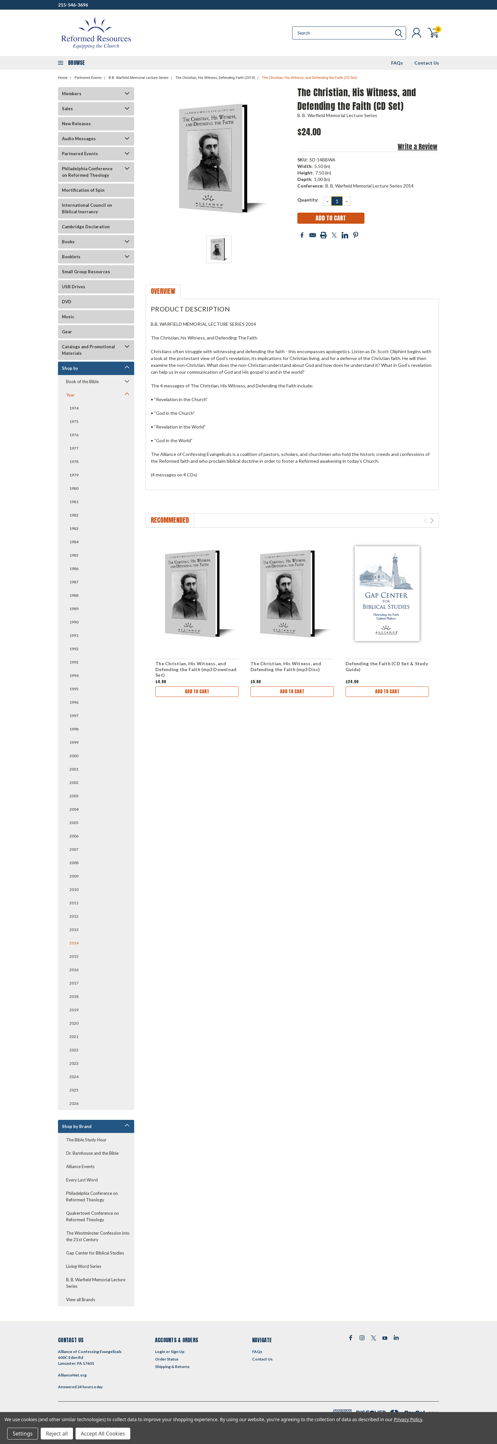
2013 (73, 929)
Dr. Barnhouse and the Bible (92, 1153)
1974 (73, 408)
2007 (73, 849)
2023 (73, 1063)
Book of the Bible (82, 381)
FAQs (397, 63)
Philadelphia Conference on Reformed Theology (87, 172)
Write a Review (417, 147)
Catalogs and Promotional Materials (88, 350)
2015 (73, 956)
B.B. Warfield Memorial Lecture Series (138, 78)
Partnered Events (88, 78)
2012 (73, 916)
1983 (73, 528)
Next (432, 521)
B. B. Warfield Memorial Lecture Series (95, 1283)
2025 (73, 1090)
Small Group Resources (86, 271)
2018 (73, 996)
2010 (73, 889)
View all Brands (80, 1299)
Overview (163, 291)
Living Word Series (83, 1266)
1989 (73, 608)
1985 (73, 555)
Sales (67, 108)
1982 (73, 515)
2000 (73, 755)
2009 (73, 876)
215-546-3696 (73, 5)
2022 (73, 1049)
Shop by (70, 368)
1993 (73, 662)
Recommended (170, 520)
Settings (23, 1433)
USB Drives (73, 286)
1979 (73, 475)
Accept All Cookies (103, 1433)
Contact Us (426, 63)
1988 (73, 595)
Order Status (166, 1359)
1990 (73, 622)
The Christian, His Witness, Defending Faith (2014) (215, 78)
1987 (73, 581)
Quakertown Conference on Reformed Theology (92, 1216)
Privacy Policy (408, 1419)
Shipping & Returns (172, 1366)
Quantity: (308, 200)
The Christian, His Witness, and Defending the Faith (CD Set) (309, 78)
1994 (73, 675)
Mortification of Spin (83, 190)
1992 (73, 648)
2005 (73, 822)
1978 (73, 461)
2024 (73, 1076)
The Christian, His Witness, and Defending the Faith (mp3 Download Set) (195, 669)
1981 (73, 501)
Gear (67, 331)
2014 (73, 942)
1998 (73, 729)
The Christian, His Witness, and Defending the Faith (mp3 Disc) (285, 666)
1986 (73, 568)
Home (63, 78)
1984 (73, 541)
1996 (73, 702)
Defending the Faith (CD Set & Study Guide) (387, 666)
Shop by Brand (77, 1126)
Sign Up (177, 1351)
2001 (73, 769)
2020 (73, 1023)
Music (68, 316)
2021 (73, 1036)
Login (160, 1351)
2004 (73, 809)
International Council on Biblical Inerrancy (87, 208)
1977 (73, 448)
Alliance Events (80, 1166)
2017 (73, 983)
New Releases (76, 123)
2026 (73, 1103)
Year (70, 395)
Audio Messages (79, 138)
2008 (73, 862)
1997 (73, 715)
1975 (73, 421)
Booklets (71, 256)
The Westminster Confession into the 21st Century (98, 1236)
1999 (73, 742)
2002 (73, 782)
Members (71, 93)
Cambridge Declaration (86, 226)
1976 (73, 434)
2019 (73, 1009)
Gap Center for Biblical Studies (95, 1253)
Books (68, 241)
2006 (73, 836)
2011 (73, 902)
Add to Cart (197, 691)
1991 (73, 635)
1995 (73, 688)
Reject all (57, 1433)
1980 (73, 488)
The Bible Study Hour (86, 1139)
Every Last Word (82, 1179)
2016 (73, 969)
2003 (73, 795)
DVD (66, 301)
